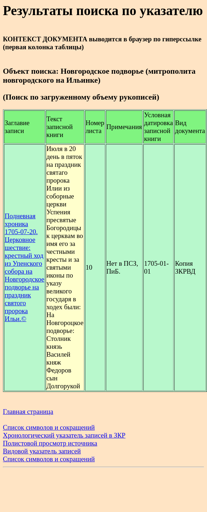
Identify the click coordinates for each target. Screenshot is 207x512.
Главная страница (28, 411)
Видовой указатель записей (42, 451)
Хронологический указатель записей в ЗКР (64, 435)
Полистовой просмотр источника (50, 443)
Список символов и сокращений (49, 427)
